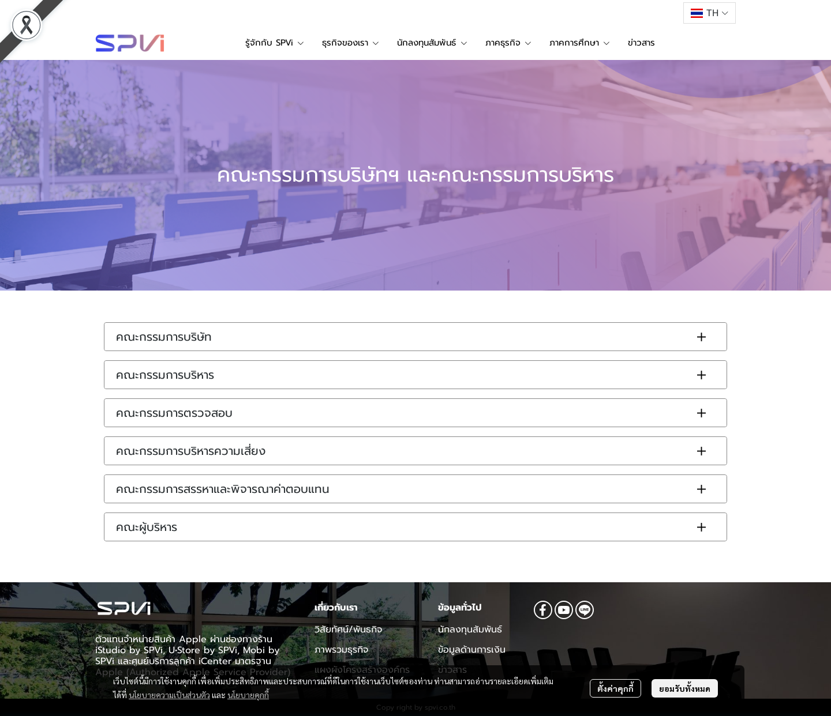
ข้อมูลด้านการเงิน (472, 650)
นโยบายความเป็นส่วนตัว (169, 694)
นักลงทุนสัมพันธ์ (470, 629)
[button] (709, 13)
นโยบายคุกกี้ (248, 694)
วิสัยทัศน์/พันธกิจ (348, 629)
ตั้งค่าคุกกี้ (615, 688)
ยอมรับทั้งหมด (684, 688)
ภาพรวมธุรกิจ (341, 650)
